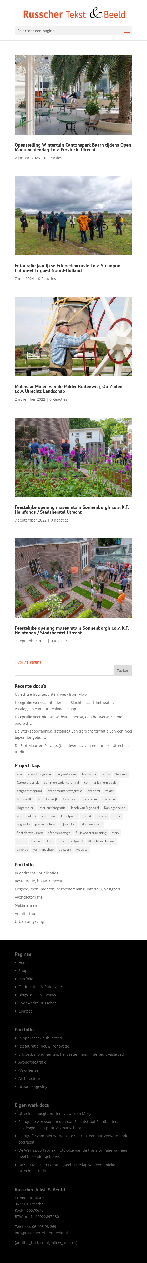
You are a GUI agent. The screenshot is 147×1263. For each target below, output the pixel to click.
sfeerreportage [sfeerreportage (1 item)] (59, 832)
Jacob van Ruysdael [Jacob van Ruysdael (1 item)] (85, 807)
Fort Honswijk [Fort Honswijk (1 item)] (48, 799)
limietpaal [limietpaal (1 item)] (48, 816)
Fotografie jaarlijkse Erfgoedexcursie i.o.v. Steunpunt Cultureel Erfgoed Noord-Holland (68, 268)
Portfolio (25, 978)
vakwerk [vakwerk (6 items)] (65, 849)
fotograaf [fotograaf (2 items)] (70, 799)
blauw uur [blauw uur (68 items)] (89, 774)
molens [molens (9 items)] (102, 816)
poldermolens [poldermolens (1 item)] (45, 824)
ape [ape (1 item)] (19, 774)
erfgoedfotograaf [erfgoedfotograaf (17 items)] (29, 791)
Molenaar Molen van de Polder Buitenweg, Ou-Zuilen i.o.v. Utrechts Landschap (69, 388)
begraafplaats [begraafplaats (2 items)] (66, 774)
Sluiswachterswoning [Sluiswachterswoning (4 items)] (91, 832)
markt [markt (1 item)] (87, 816)
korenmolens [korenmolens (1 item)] (26, 816)
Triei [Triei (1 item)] (50, 841)
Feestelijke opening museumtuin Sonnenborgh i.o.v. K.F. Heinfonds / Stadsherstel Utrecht (72, 509)
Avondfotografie (29, 897)
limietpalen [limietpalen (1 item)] (69, 816)
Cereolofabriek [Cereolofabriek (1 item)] (28, 782)
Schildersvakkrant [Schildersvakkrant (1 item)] (30, 832)
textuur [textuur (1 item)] (36, 841)
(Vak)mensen (26, 905)
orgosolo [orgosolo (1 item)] (23, 824)
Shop (22, 970)
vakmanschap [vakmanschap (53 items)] (43, 849)
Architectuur (26, 913)
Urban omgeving (29, 921)
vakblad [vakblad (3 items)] (22, 849)
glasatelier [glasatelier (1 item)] (89, 799)
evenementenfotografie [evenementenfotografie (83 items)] (64, 791)
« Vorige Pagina (28, 662)
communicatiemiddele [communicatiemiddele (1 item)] (100, 782)
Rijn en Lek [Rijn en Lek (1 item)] (68, 824)
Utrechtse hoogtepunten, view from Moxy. (52, 694)
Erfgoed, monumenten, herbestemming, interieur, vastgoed (67, 888)
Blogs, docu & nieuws (37, 994)
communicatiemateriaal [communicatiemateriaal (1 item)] (61, 782)
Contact (25, 1011)
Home (23, 962)
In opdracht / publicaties (36, 872)
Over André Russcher (37, 1002)
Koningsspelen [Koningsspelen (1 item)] (114, 807)
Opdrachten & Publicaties (41, 986)
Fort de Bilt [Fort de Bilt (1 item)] (25, 799)
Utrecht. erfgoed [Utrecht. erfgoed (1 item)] (70, 841)
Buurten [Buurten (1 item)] (121, 774)
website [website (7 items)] (82, 849)
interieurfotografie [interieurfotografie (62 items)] (52, 807)
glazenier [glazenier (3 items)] (109, 799)
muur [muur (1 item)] (116, 816)
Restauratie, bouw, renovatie (40, 880)
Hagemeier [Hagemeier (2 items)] (25, 807)
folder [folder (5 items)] (109, 791)
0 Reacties (53, 157)
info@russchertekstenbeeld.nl (41, 1232)
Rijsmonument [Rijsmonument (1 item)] (91, 824)
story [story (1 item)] (115, 832)
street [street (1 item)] (21, 841)
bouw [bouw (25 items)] (106, 774)
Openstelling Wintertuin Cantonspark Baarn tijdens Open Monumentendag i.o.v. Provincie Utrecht (73, 147)
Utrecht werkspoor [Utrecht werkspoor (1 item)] (101, 841)
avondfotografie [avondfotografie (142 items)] (39, 774)
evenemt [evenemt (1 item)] (93, 791)
